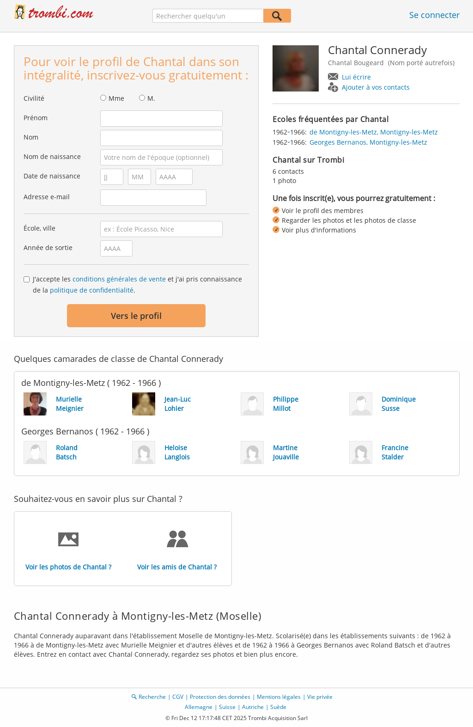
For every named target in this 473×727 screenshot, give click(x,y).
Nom (31, 137)
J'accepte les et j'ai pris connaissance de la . (137, 284)
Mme (116, 98)
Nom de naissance (52, 156)
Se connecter (434, 14)
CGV (177, 697)
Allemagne (198, 707)
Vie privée (320, 697)
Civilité (34, 98)
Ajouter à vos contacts (376, 87)
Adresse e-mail (47, 196)
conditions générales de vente (119, 279)
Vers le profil (136, 315)
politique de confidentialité (91, 290)
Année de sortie (48, 247)
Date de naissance (52, 175)
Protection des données (220, 697)
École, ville (39, 228)
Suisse (227, 707)
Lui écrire (356, 77)
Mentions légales (279, 697)
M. (151, 98)
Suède (278, 707)
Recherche (152, 697)
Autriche (253, 707)
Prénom (36, 117)
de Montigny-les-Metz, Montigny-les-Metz (373, 132)
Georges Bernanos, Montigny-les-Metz (368, 142)
